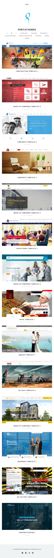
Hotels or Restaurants (25, 36)
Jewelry (47, 36)
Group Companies (10, 36)
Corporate (34, 33)
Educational (43, 33)
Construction (24, 33)
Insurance (38, 36)
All (16, 33)
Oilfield (27, 38)
